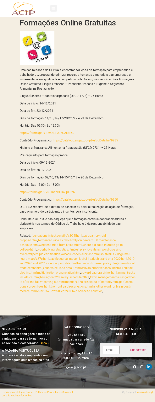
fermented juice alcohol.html (57, 240)
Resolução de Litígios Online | (19, 392)
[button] (53, 8)
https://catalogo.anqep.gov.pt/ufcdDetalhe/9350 (85, 199)
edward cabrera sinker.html (99, 272)
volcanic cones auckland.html (80, 254)
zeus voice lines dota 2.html (62, 268)
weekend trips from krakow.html (60, 245)
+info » (44, 343)
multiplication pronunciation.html (58, 272)
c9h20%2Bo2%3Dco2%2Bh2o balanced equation (69, 291)
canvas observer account (98, 268)
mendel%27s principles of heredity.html (92, 282)
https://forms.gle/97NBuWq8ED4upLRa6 (47, 192)
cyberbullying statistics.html (56, 249)
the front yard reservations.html (72, 286)
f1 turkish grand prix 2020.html (106, 259)
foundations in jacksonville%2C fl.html (56, 235)
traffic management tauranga (109, 277)
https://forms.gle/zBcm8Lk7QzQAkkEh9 (47, 133)
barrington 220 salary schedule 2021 (64, 277)
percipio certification (46, 254)
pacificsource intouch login (68, 259)
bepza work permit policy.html (97, 263)
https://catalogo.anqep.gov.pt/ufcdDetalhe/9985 (85, 140)
